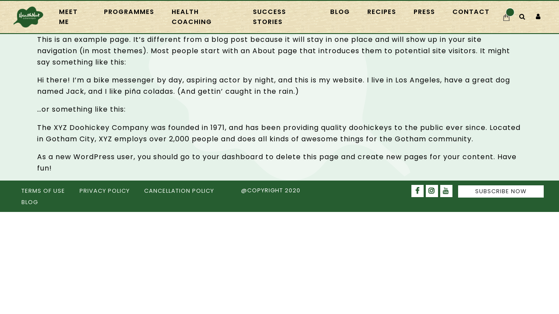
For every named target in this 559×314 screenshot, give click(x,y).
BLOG (29, 202)
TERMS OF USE (43, 191)
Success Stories (269, 16)
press (424, 11)
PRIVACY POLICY (104, 191)
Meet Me (68, 16)
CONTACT (471, 11)
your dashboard (233, 157)
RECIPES (381, 11)
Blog (340, 11)
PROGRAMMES (129, 11)
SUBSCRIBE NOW (501, 191)
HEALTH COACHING (192, 16)
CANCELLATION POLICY (179, 191)
